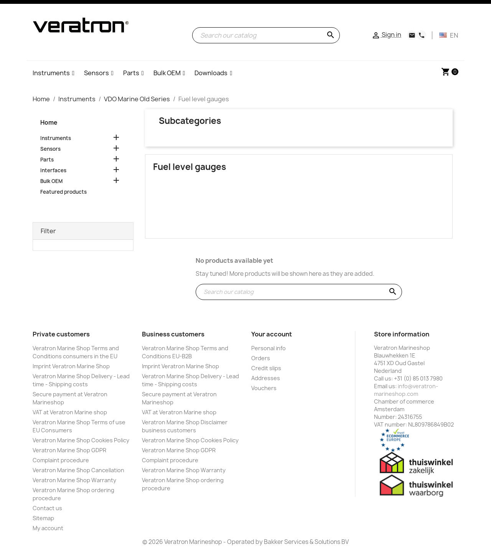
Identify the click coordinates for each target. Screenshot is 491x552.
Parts (47, 159)
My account (48, 528)
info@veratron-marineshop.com (406, 389)
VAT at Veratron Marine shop (70, 412)
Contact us (47, 508)
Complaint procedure (61, 460)
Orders (260, 358)
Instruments (55, 138)
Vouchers (264, 388)
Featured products (63, 191)
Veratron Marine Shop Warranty (74, 480)
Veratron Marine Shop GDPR (69, 450)
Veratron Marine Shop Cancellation (78, 470)
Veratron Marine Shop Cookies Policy (81, 440)
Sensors (50, 148)
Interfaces (53, 170)
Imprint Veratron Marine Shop (71, 366)
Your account (271, 334)
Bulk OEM (51, 181)
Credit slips (266, 368)
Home (48, 123)
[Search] (266, 35)
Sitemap (43, 518)
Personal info (268, 348)
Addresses (265, 378)
